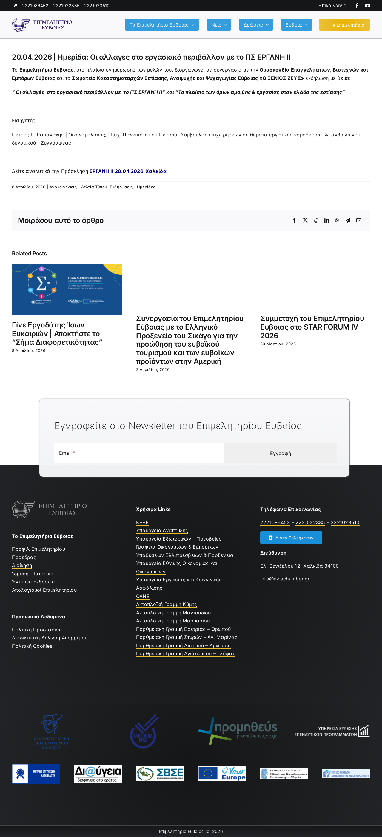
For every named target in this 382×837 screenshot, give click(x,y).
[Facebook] (294, 220)
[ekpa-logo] (284, 771)
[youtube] (367, 5)
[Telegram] (348, 220)
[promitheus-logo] (237, 720)
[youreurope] (222, 769)
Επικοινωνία (332, 5)
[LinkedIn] (326, 220)
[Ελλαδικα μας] (145, 716)
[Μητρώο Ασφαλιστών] (346, 772)
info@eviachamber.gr (285, 579)
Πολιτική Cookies (32, 646)
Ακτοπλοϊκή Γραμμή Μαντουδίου (173, 613)
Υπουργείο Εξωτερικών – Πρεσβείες (179, 539)
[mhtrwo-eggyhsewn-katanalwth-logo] (36, 766)
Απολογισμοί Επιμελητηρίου (44, 590)
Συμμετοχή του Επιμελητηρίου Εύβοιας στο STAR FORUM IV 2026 (312, 327)
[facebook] (357, 5)
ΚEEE (142, 522)
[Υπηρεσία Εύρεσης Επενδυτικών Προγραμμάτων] (330, 726)
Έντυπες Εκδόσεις (33, 582)
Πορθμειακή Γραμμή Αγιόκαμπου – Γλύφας (185, 653)
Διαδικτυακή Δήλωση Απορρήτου (50, 638)
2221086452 (35, 5)
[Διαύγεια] (98, 767)
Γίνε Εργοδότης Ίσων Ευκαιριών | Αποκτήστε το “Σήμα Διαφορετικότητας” (57, 334)
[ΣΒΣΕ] (160, 769)
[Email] (358, 220)
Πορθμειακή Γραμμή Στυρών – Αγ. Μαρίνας (186, 637)
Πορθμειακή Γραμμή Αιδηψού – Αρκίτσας (183, 645)
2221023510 (97, 5)
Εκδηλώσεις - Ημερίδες (132, 186)
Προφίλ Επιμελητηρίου (38, 549)
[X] (305, 220)
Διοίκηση (22, 565)
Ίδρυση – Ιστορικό (32, 574)
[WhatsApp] (337, 220)
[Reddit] (316, 220)
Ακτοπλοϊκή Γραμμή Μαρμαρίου (173, 621)
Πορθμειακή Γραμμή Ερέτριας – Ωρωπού (183, 629)
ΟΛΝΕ (143, 596)
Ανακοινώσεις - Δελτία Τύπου (78, 186)
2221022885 (66, 5)
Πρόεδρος (24, 557)
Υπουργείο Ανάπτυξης (162, 530)
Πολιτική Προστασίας (37, 630)
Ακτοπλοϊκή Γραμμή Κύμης (166, 604)
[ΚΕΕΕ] (51, 716)
